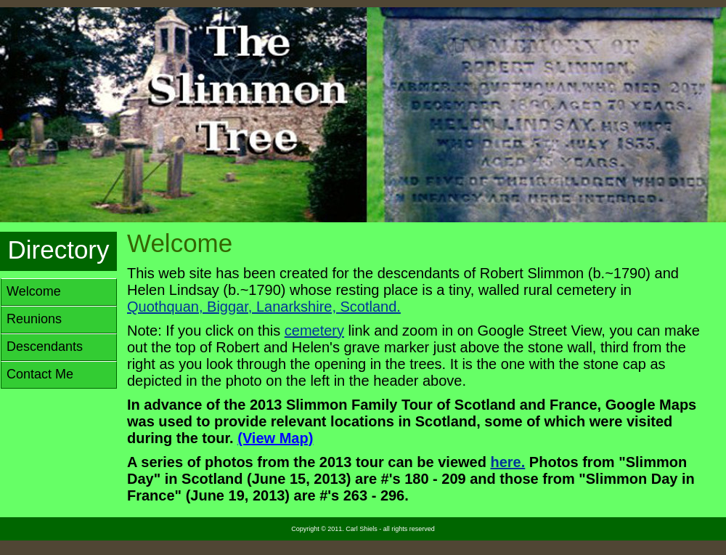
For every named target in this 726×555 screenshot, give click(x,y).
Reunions (34, 319)
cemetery (314, 331)
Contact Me (40, 374)
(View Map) (275, 438)
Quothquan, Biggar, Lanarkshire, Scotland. (264, 307)
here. (508, 462)
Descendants (45, 346)
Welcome (34, 291)
